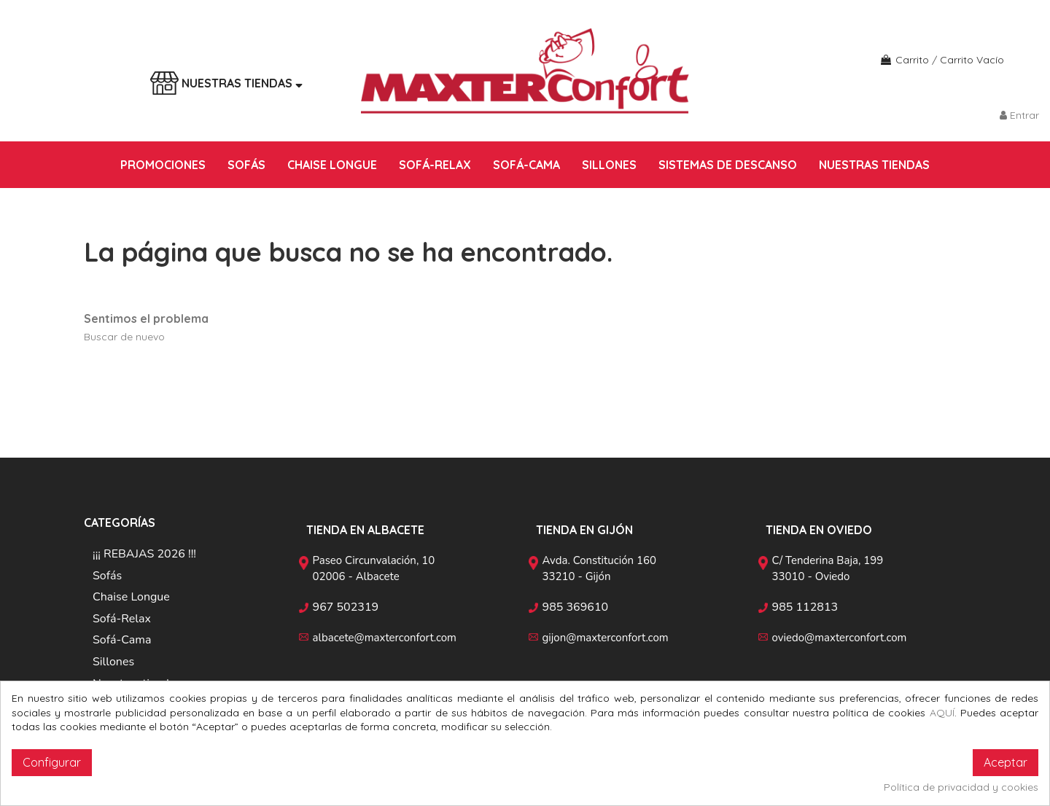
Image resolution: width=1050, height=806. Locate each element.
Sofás (107, 576)
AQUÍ (942, 712)
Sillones (113, 662)
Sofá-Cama (122, 640)
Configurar (52, 762)
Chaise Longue (131, 597)
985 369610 (575, 607)
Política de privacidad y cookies (961, 787)
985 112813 (805, 607)
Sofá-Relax (122, 619)
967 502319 (346, 607)
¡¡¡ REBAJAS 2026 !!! (144, 554)
